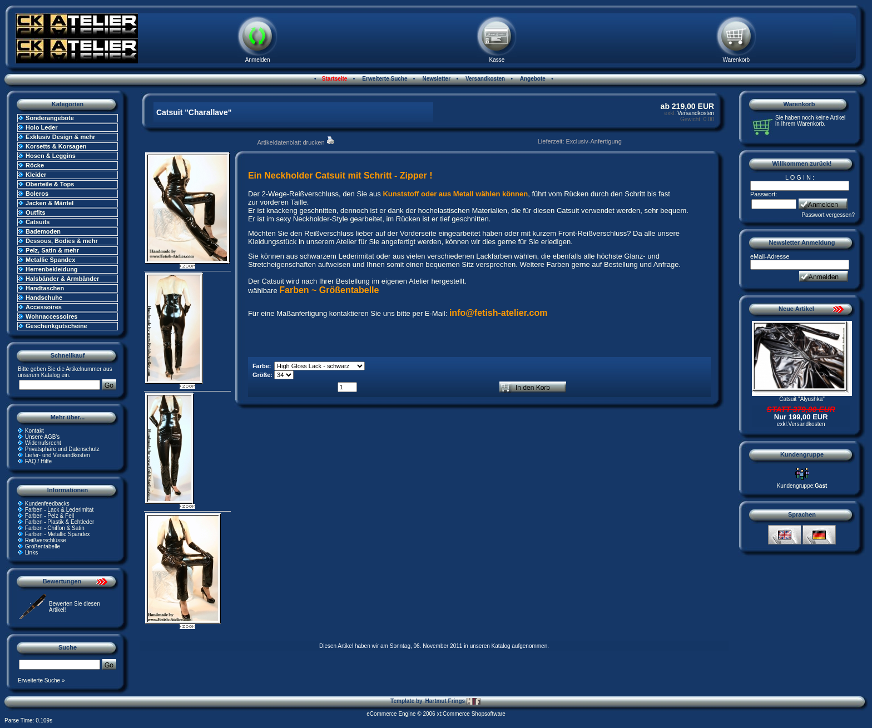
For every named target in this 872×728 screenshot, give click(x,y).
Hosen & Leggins (51, 155)
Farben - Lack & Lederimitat (59, 510)
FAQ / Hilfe (38, 461)
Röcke (35, 165)
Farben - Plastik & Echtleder (60, 522)
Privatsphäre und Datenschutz (62, 449)
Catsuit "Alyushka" (802, 399)
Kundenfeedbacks (47, 504)
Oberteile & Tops (50, 184)
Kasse (497, 60)
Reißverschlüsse (45, 540)
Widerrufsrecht (43, 443)
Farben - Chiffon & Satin (55, 528)
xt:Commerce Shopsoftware (471, 714)
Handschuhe (44, 297)
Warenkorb (736, 60)
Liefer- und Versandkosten (57, 455)
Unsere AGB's (42, 437)
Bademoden (43, 231)
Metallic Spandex (50, 259)
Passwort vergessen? (828, 215)
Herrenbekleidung (52, 269)
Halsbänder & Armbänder (62, 278)
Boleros (37, 193)
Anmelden (257, 60)
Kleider (36, 174)
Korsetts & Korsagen (56, 146)
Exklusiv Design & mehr (60, 136)
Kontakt (34, 431)
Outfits (35, 212)
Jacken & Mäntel (49, 203)
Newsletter (435, 79)
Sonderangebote (50, 118)
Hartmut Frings (452, 701)
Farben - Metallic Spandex (57, 534)
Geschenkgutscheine (56, 326)
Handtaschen (45, 288)
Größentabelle (42, 546)
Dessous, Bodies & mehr (62, 240)
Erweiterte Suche (384, 79)
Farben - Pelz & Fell (49, 516)
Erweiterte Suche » (41, 680)
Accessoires (44, 307)
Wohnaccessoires (51, 316)
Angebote (532, 79)
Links (31, 552)
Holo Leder (41, 127)
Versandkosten (484, 79)
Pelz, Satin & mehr (52, 250)
